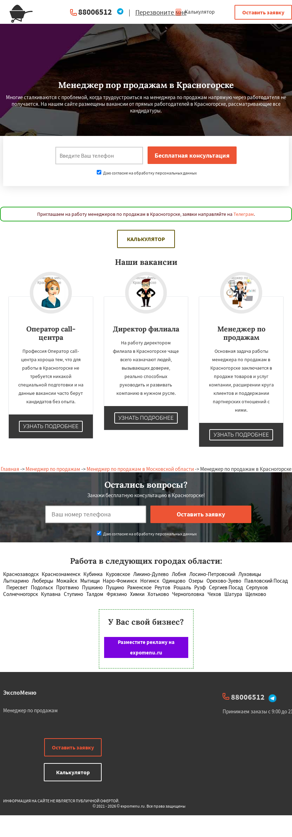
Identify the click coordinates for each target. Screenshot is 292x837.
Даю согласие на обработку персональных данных (147, 173)
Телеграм (243, 214)
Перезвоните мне (160, 12)
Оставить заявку (263, 12)
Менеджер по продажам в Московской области (140, 469)
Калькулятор (195, 11)
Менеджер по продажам (53, 469)
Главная (10, 469)
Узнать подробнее (51, 426)
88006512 (95, 12)
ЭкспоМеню (19, 692)
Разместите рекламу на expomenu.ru (146, 647)
